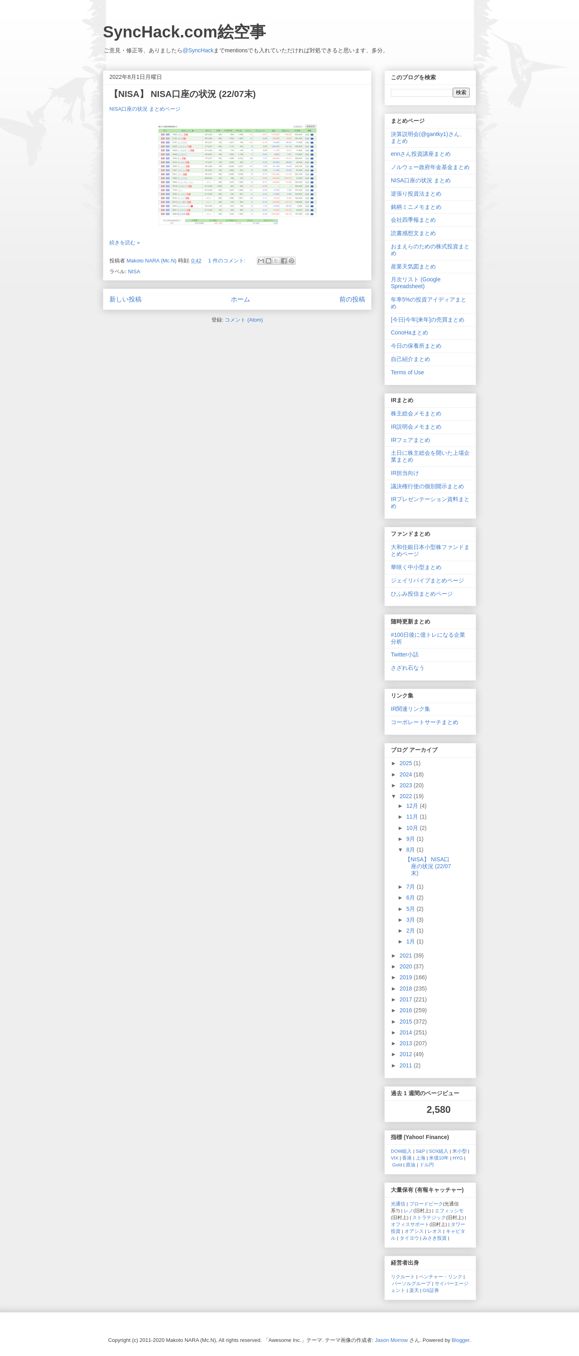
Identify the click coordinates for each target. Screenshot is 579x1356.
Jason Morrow (391, 1340)
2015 (407, 1021)
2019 (407, 977)
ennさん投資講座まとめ (421, 154)
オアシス (414, 1231)
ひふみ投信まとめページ (422, 593)
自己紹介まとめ (410, 359)
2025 (407, 763)
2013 (407, 1043)
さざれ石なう (408, 668)
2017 (407, 999)
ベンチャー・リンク (440, 1276)
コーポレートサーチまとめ (424, 722)
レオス (434, 1231)
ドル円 (426, 1164)
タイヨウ (409, 1237)
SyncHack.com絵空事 (184, 32)
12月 (412, 806)
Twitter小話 (405, 654)
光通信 (398, 1203)
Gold (397, 1164)
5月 (411, 909)
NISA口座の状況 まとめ (421, 180)
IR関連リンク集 (410, 709)
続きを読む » (124, 242)
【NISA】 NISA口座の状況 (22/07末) (182, 94)
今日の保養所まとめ (416, 346)
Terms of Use (407, 372)
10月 (412, 828)
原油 (410, 1164)
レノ (408, 1210)
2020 (407, 966)
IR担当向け (405, 473)
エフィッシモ (449, 1210)
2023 (407, 785)
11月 (412, 816)
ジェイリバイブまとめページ (427, 580)
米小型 (459, 1151)
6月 (411, 897)
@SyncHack (198, 50)
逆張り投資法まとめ (416, 193)
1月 (411, 941)
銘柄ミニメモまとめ (416, 207)
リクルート (403, 1276)
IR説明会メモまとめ (416, 426)
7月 (411, 886)
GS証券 (431, 1290)
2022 (407, 796)
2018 (407, 988)
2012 (407, 1054)
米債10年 (439, 1157)
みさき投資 (435, 1237)
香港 (407, 1157)
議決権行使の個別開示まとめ (427, 486)
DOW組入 (401, 1151)
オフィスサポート (410, 1224)
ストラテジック (429, 1217)
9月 (411, 839)
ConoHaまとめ (409, 332)
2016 (407, 1010)
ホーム (240, 299)
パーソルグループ (411, 1283)
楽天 (414, 1290)
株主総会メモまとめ (416, 413)
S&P (420, 1151)
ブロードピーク (426, 1203)
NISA (134, 271)
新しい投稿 (125, 299)
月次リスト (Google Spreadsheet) (416, 282)
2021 (407, 955)
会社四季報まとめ (413, 220)
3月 (411, 919)
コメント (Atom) (244, 320)
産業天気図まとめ (413, 266)
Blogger (460, 1340)
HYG (458, 1157)
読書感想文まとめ (413, 233)
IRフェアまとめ (410, 440)
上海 (420, 1157)
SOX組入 (439, 1151)
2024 (407, 774)
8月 (411, 849)
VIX (394, 1157)
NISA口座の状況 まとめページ (145, 109)
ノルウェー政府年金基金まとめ (430, 167)
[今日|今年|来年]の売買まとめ (427, 319)
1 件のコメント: (227, 261)
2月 (411, 930)
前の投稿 (352, 299)
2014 (407, 1032)
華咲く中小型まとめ (416, 567)
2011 (407, 1065)
